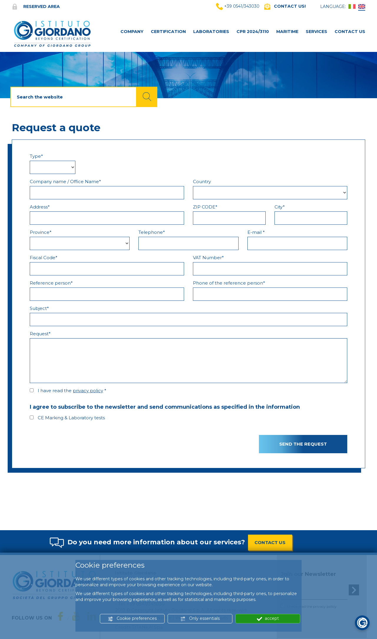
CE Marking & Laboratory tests (71, 417)
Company (131, 31)
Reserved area (36, 6)
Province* (41, 232)
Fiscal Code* (43, 257)
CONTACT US (269, 542)
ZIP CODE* (205, 207)
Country (202, 181)
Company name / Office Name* (65, 181)
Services (316, 31)
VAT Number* (208, 257)
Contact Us (350, 31)
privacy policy (88, 390)
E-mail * (256, 232)
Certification (168, 31)
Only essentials (200, 618)
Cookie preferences (132, 618)
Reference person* (51, 283)
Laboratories (211, 31)
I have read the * (72, 390)
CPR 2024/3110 (253, 31)
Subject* (39, 308)
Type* (36, 156)
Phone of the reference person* (229, 283)
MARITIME (287, 31)
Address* (40, 207)
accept (268, 618)
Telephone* (151, 232)
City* (280, 207)
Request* (40, 333)
